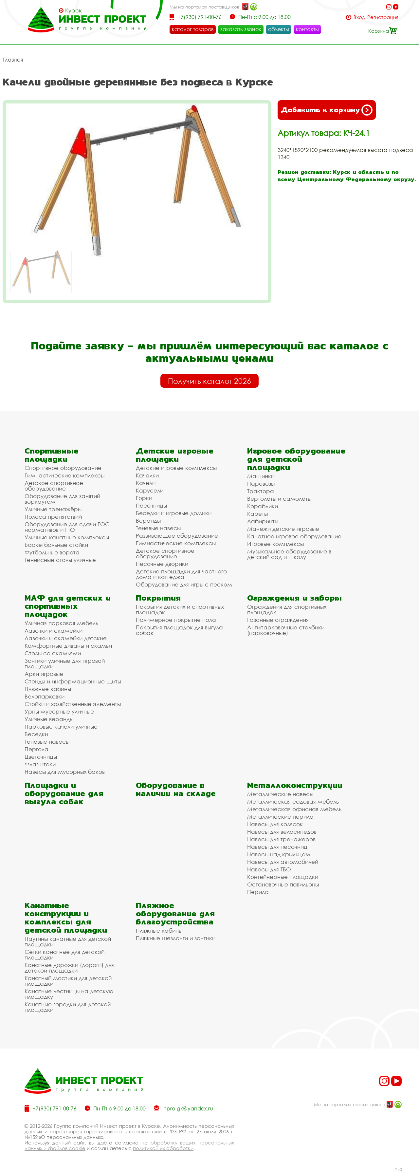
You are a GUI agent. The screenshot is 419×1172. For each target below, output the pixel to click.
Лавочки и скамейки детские (66, 638)
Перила (258, 892)
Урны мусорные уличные (59, 711)
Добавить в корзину (327, 110)
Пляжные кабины (48, 689)
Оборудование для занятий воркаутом (62, 498)
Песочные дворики (162, 564)
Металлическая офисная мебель (294, 809)
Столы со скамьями (53, 653)
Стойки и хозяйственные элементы (73, 704)
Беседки (36, 734)
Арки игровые (44, 674)
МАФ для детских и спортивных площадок (68, 606)
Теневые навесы (158, 528)
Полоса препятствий (53, 516)
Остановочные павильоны (283, 884)
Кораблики (262, 506)
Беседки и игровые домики (173, 513)
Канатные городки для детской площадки (68, 1007)
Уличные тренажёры (53, 509)
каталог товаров (192, 29)
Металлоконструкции (294, 785)
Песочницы (151, 505)
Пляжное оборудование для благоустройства (175, 913)
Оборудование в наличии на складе (176, 789)
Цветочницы (41, 756)
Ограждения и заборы (294, 598)
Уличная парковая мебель (61, 623)
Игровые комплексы (275, 544)
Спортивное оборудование (63, 468)
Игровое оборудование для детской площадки (296, 459)
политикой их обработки (163, 1148)
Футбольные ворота (52, 552)
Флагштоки (40, 764)
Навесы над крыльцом (278, 854)
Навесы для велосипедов (282, 831)
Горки (144, 498)
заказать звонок (240, 29)
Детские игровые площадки (174, 455)
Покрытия (158, 598)
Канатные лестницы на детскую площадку (69, 993)
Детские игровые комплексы (176, 468)
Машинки (260, 476)
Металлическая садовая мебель (293, 801)
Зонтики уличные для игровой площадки (65, 663)
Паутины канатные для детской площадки (68, 941)
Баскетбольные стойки (56, 545)
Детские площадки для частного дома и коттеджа (181, 574)
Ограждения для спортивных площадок (286, 609)
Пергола (36, 749)
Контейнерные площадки (282, 877)
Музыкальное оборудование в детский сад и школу (289, 554)
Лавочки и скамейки (53, 630)
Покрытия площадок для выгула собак (179, 630)
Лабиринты (262, 521)
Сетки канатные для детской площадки (64, 954)
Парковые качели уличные (61, 726)
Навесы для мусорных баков (65, 771)
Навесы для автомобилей (282, 862)
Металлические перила (280, 816)
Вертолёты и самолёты (279, 498)
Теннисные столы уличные (60, 560)
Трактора (260, 491)
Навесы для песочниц (277, 846)
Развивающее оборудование (177, 535)
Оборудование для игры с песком (184, 584)
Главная (13, 59)
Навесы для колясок (275, 824)
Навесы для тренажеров (281, 839)
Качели (145, 483)
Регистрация (382, 17)
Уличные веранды (49, 719)
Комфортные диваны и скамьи (68, 645)
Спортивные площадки (52, 455)
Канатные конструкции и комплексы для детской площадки (66, 917)
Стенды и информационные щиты (73, 681)
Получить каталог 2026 (209, 380)
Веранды (148, 520)
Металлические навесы (280, 794)
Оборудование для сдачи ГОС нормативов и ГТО (67, 526)
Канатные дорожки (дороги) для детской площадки (69, 967)
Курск (73, 10)
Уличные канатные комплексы (67, 537)
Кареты (257, 513)
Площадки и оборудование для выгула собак (64, 793)
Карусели (149, 490)
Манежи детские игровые (283, 528)
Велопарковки (44, 696)
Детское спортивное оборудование (54, 485)
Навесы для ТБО (269, 869)
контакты (307, 29)
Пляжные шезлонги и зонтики (175, 938)
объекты (278, 29)
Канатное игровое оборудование (294, 536)
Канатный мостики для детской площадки (68, 980)
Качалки (147, 475)
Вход (359, 17)
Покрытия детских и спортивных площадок (180, 609)
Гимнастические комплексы (64, 475)
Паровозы (261, 483)
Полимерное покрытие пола (176, 620)
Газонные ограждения (278, 620)
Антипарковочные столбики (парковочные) (285, 630)
